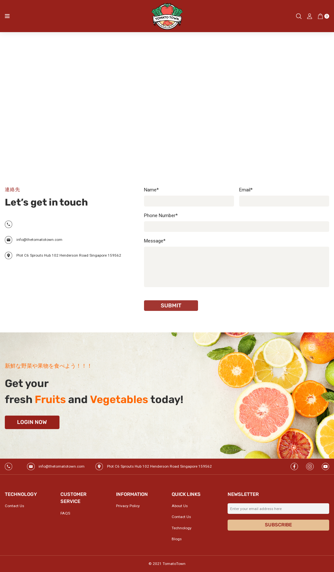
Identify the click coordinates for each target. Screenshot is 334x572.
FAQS (65, 513)
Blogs (177, 539)
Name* (151, 190)
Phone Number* (161, 215)
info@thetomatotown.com (39, 239)
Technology (182, 528)
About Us (180, 506)
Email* (246, 190)
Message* (155, 241)
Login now (32, 422)
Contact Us (14, 506)
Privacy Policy (128, 506)
